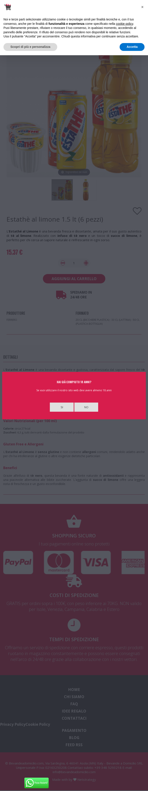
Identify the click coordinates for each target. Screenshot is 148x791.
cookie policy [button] (124, 23)
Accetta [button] (132, 46)
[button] (142, 6)
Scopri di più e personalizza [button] (30, 46)
